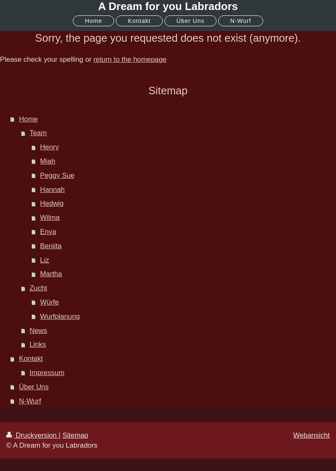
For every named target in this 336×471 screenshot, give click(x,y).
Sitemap (75, 435)
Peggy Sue (57, 175)
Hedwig (51, 203)
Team (38, 133)
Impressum (47, 373)
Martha (51, 274)
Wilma (50, 218)
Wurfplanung (60, 316)
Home (28, 119)
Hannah (52, 190)
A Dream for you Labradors (168, 6)
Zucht (38, 288)
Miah (47, 161)
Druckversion (32, 435)
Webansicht (311, 435)
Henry (49, 147)
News (38, 331)
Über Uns (34, 387)
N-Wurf (30, 401)
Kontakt (31, 359)
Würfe (49, 302)
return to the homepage (130, 59)
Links (38, 344)
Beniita (51, 246)
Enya (48, 232)
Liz (44, 260)
